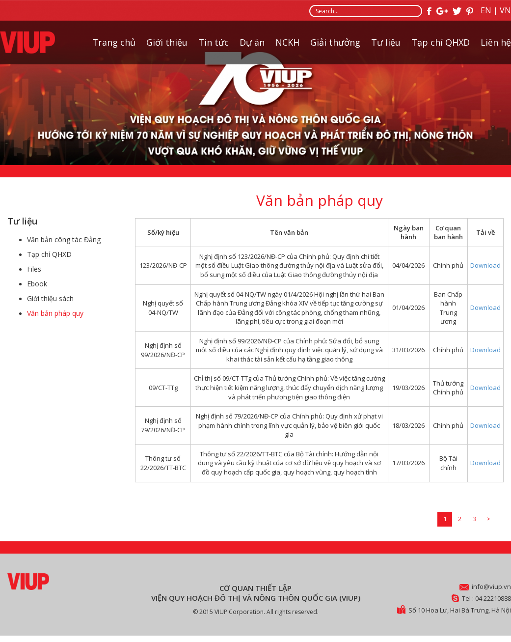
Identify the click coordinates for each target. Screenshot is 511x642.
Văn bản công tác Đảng (64, 239)
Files (34, 269)
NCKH (287, 42)
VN (505, 10)
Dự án (252, 42)
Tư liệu (386, 42)
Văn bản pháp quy (55, 313)
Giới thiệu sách (50, 298)
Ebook (37, 283)
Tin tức (213, 42)
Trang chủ (113, 42)
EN (486, 10)
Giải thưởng (335, 42)
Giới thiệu (167, 42)
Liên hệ (496, 42)
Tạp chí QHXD (440, 42)
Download (485, 265)
